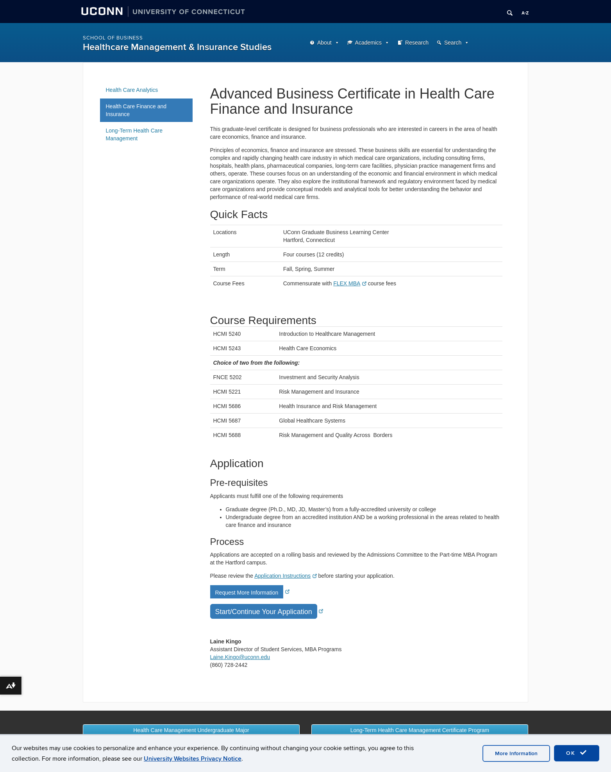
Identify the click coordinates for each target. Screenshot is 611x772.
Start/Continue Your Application (263, 612)
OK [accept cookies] (576, 752)
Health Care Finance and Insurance (136, 110)
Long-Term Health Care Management (134, 134)
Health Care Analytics (132, 90)
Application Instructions (285, 576)
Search (452, 42)
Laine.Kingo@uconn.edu (240, 657)
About (324, 42)
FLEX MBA (349, 283)
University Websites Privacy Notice (192, 759)
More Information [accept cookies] (516, 753)
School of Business (113, 38)
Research (417, 42)
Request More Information (247, 592)
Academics (368, 42)
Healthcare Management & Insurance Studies (177, 47)
